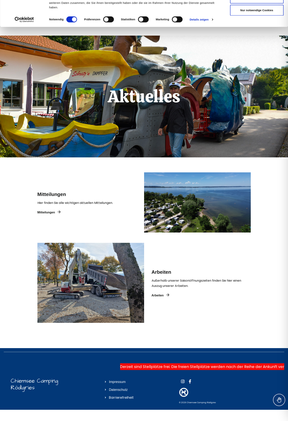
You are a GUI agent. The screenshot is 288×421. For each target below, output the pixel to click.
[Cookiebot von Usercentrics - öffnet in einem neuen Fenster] (24, 44)
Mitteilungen (51, 194)
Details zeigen (199, 43)
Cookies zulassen (257, 9)
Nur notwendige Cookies (256, 34)
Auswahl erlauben (257, 22)
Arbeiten (161, 272)
